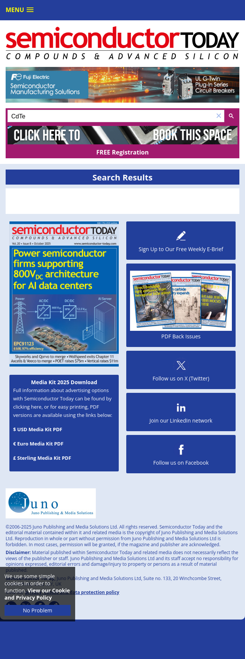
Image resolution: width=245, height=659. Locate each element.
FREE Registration (122, 152)
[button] (218, 116)
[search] (110, 116)
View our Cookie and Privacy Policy (37, 594)
